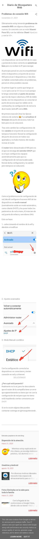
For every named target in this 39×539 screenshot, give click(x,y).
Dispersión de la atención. (13, 440)
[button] (36, 14)
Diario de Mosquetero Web (19, 6)
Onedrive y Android (10, 465)
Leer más (32, 458)
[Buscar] (36, 6)
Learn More (16, 537)
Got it (27, 537)
